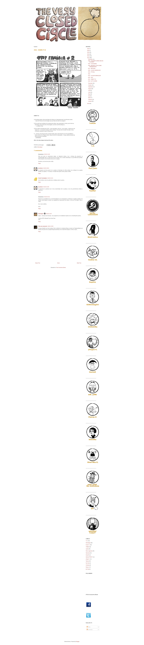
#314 (89, 73)
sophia (87, 548)
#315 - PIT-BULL (91, 72)
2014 (88, 52)
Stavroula (88, 552)
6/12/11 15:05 (50, 226)
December (90, 59)
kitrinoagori (40, 213)
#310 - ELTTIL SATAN (92, 81)
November (90, 83)
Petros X (87, 567)
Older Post (79, 263)
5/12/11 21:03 (47, 154)
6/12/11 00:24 (46, 168)
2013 (88, 54)
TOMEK (87, 546)
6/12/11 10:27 (49, 213)
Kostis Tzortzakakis (42, 178)
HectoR (87, 555)
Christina (87, 565)
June (89, 92)
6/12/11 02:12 (47, 196)
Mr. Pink (87, 569)
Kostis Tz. (88, 544)
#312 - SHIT (90, 77)
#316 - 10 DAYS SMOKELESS (94, 70)
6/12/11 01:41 (50, 178)
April (89, 95)
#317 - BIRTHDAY (92, 68)
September (90, 86)
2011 (88, 57)
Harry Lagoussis (89, 550)
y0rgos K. (88, 559)
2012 (88, 55)
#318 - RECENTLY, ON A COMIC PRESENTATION (95, 66)
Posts (88, 626)
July (89, 90)
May (89, 94)
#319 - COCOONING (92, 63)
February (90, 99)
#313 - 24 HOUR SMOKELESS (94, 75)
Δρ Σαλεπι (40, 168)
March (89, 97)
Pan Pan (87, 563)
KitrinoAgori (40, 147)
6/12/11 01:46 (46, 186)
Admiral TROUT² (89, 557)
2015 (88, 50)
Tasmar (87, 561)
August (89, 88)
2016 (88, 48)
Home (58, 263)
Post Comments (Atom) (61, 267)
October (90, 85)
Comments (89, 629)
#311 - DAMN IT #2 (40, 50)
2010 (88, 103)
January (90, 101)
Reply (39, 163)
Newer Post (37, 263)
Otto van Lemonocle (42, 226)
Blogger (77, 641)
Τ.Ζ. (86, 540)
